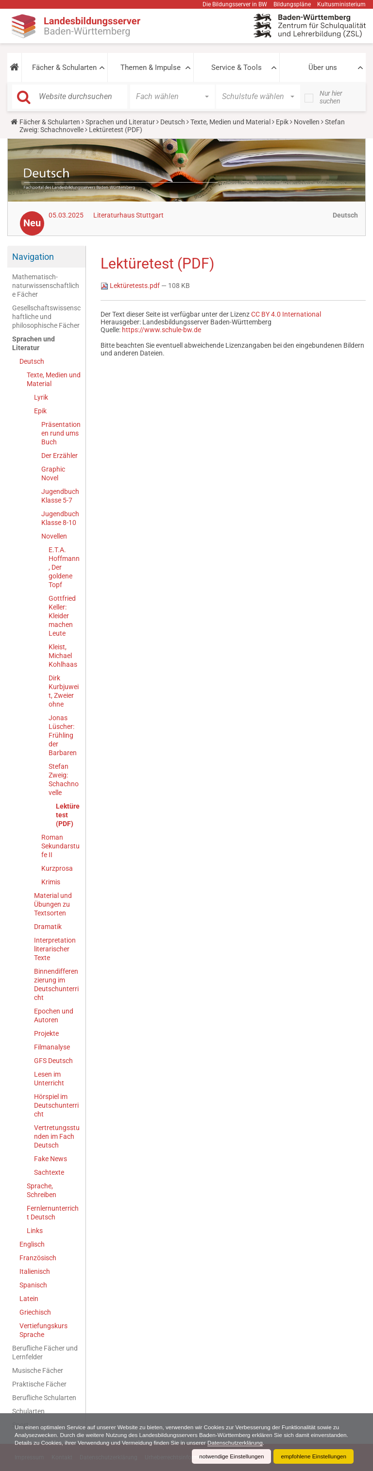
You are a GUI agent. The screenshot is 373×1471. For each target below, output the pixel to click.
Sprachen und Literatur (120, 122)
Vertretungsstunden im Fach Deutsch (57, 1136)
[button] (14, 67)
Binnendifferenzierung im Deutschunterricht (56, 984)
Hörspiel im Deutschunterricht (56, 1105)
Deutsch (172, 122)
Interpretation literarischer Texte (55, 949)
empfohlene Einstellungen (312, 1456)
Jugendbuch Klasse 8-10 (60, 518)
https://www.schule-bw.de (161, 330)
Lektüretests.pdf (131, 285)
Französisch (37, 1258)
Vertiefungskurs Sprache (43, 1330)
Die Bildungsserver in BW (235, 4)
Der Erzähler (59, 455)
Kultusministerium (341, 4)
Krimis (50, 882)
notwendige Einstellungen (229, 1456)
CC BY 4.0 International (286, 314)
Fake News (50, 1159)
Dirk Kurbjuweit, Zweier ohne (64, 691)
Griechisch (35, 1312)
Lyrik (41, 397)
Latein (28, 1298)
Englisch (32, 1244)
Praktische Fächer (39, 1384)
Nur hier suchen (331, 97)
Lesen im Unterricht (49, 1078)
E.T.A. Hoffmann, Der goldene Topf (64, 567)
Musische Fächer (37, 1370)
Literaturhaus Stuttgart (128, 215)
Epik (282, 122)
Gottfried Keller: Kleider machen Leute (62, 615)
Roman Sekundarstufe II (60, 846)
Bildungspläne (292, 4)
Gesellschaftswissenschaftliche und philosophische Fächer (46, 316)
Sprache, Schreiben (41, 1190)
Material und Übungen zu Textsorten (53, 904)
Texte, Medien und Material (230, 122)
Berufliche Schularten (44, 1398)
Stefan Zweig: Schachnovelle (64, 779)
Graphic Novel (53, 473)
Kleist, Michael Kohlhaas (63, 655)
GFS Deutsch (53, 1061)
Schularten (28, 1411)
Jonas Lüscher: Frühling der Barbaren (63, 735)
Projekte (46, 1033)
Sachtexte (49, 1172)
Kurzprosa (57, 868)
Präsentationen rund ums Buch (61, 433)
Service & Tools (236, 67)
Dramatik (48, 926)
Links (35, 1230)
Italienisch (34, 1271)
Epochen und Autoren (53, 1015)
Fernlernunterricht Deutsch (53, 1212)
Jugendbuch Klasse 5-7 (60, 496)
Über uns (322, 67)
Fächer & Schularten (64, 67)
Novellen (307, 122)
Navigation (33, 257)
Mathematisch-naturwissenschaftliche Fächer (45, 285)
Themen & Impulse (150, 67)
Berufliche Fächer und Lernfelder (45, 1352)
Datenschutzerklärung (281, 1442)
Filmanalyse (52, 1047)
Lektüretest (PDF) (68, 815)
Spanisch (33, 1285)
